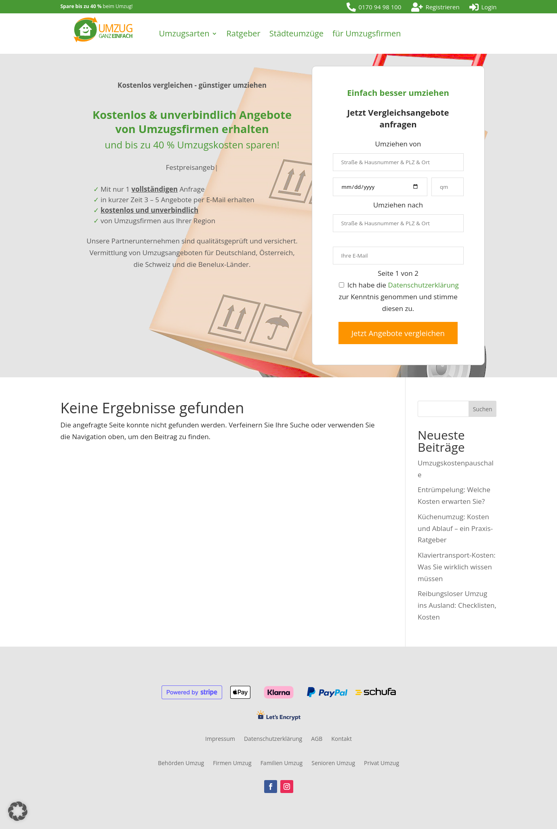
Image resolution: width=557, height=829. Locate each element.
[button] (18, 811)
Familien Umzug (282, 763)
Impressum (220, 739)
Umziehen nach (398, 204)
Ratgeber (243, 33)
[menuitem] (374, 7)
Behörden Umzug (181, 763)
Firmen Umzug (232, 763)
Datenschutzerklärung (423, 285)
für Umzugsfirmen (366, 33)
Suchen (482, 409)
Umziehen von (398, 143)
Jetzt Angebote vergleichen (398, 333)
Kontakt (341, 739)
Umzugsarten (184, 33)
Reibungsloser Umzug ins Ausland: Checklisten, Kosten (457, 605)
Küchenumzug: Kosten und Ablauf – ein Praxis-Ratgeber (455, 528)
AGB (316, 739)
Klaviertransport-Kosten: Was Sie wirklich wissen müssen (457, 566)
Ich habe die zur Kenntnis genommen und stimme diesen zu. (398, 296)
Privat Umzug (381, 763)
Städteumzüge (296, 33)
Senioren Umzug (333, 763)
